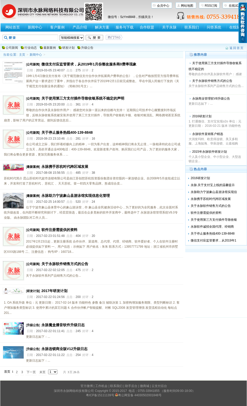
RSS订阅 (211, 5)
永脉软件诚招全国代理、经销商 (212, 226)
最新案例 (49, 48)
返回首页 (237, 48)
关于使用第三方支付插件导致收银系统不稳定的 (215, 66)
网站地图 (187, 5)
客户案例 (57, 27)
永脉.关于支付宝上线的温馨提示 (213, 185)
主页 (22, 54)
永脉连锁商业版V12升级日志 (64, 349)
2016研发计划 (201, 116)
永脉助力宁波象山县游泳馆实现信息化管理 (75, 196)
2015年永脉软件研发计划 (209, 151)
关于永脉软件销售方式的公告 (212, 81)
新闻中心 (35, 27)
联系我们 (191, 27)
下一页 (31, 372)
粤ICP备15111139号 (100, 395)
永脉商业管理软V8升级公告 (211, 98)
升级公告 (87, 48)
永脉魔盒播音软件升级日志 (63, 325)
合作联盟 (147, 27)
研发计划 (68, 48)
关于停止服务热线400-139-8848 (67, 132)
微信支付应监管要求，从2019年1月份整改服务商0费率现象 (88, 64)
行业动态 (30, 48)
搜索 (94, 38)
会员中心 (163, 5)
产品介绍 (80, 27)
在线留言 (236, 27)
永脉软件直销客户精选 (207, 134)
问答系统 (214, 27)
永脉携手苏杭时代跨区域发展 (64, 167)
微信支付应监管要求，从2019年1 (213, 240)
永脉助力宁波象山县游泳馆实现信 (214, 192)
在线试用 (235, 5)
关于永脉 (169, 27)
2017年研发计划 (54, 291)
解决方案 (102, 27)
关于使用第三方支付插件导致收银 (214, 219)
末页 (42, 372)
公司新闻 (12, 48)
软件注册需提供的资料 (59, 230)
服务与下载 (125, 27)
